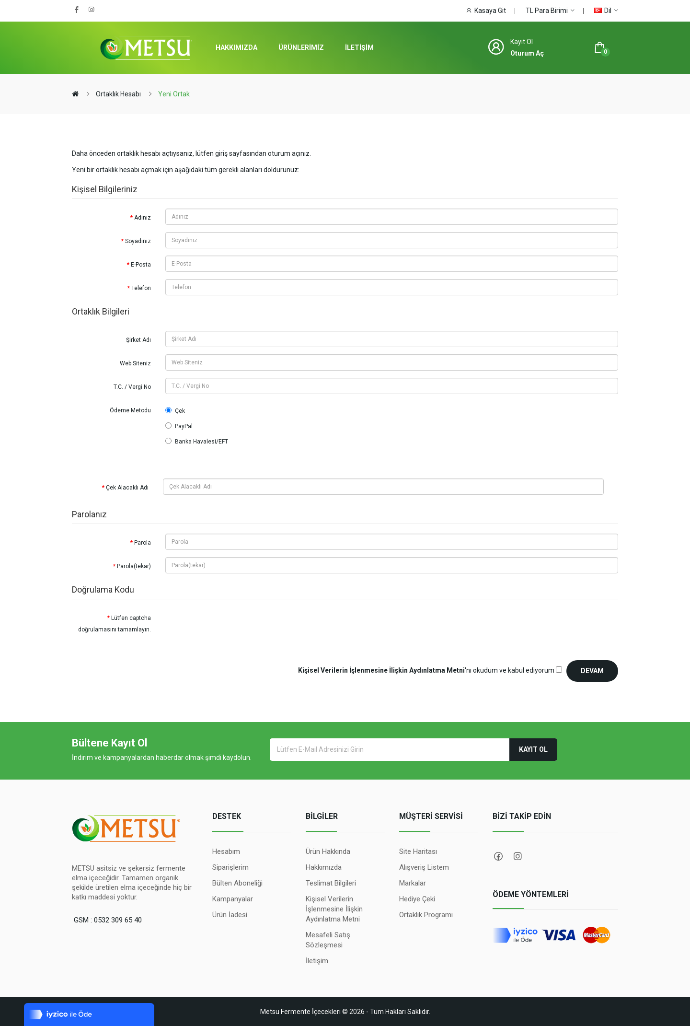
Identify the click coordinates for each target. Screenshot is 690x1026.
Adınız (142, 217)
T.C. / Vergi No (132, 387)
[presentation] (238, 627)
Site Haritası (418, 851)
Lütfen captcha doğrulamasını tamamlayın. (114, 624)
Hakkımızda (324, 867)
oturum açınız (289, 153)
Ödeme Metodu (130, 410)
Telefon (141, 288)
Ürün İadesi (229, 914)
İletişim (317, 960)
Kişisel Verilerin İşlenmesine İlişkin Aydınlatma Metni (334, 909)
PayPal (179, 426)
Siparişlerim (230, 867)
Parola (142, 542)
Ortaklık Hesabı (118, 94)
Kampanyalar (232, 899)
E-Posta (141, 264)
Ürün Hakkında (328, 851)
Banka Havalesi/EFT (196, 441)
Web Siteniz (135, 363)
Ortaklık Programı (426, 914)
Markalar (412, 883)
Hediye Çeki (417, 899)
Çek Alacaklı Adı (127, 487)
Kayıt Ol (533, 749)
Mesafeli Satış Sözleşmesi (328, 940)
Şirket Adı (138, 340)
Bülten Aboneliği (237, 883)
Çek (175, 410)
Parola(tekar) (134, 566)
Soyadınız (138, 241)
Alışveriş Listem (424, 867)
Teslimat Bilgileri (331, 883)
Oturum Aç (527, 53)
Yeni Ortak (174, 94)
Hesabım (226, 851)
